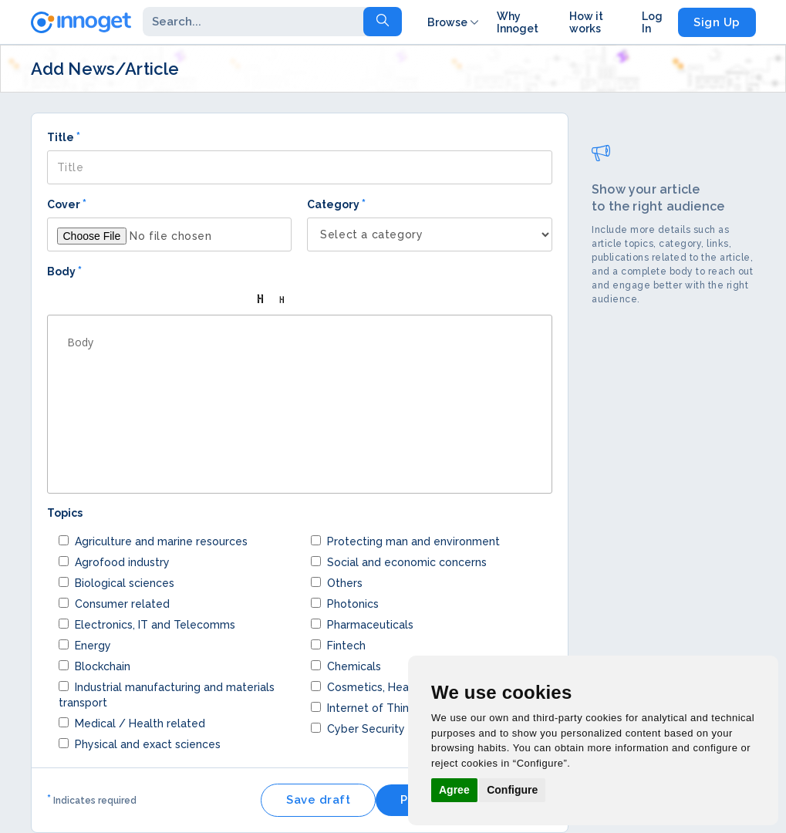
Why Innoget (517, 22)
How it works (586, 22)
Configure (512, 790)
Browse (454, 22)
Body (64, 271)
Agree (454, 790)
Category (336, 204)
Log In (652, 22)
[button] (64, 299)
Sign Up (716, 22)
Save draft (318, 800)
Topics (65, 513)
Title (63, 137)
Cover (66, 204)
